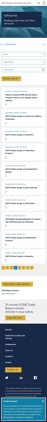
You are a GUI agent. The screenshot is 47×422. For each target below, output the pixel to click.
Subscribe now (14, 317)
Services (8, 329)
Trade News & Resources (15, 335)
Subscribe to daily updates (16, 284)
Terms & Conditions (25, 417)
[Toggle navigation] (44, 3)
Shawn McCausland (8, 293)
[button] (23, 62)
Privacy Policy (8, 417)
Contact (8, 362)
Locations (9, 356)
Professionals (10, 344)
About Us (9, 350)
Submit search (10, 78)
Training (8, 338)
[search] (38, 3)
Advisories (25, 44)
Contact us (12, 369)
